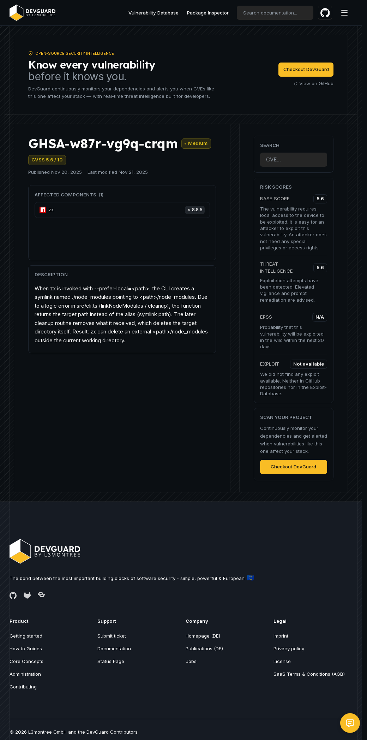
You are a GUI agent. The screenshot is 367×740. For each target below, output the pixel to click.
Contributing (23, 686)
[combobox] (275, 13)
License (282, 661)
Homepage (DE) (203, 636)
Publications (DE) (204, 648)
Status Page (110, 661)
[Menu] (344, 12)
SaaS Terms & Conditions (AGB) (309, 674)
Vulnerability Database (153, 13)
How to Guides (26, 648)
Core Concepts (26, 661)
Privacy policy (288, 648)
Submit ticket (111, 636)
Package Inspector (208, 13)
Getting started (26, 636)
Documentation (114, 648)
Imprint (280, 636)
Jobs (191, 661)
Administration (25, 674)
